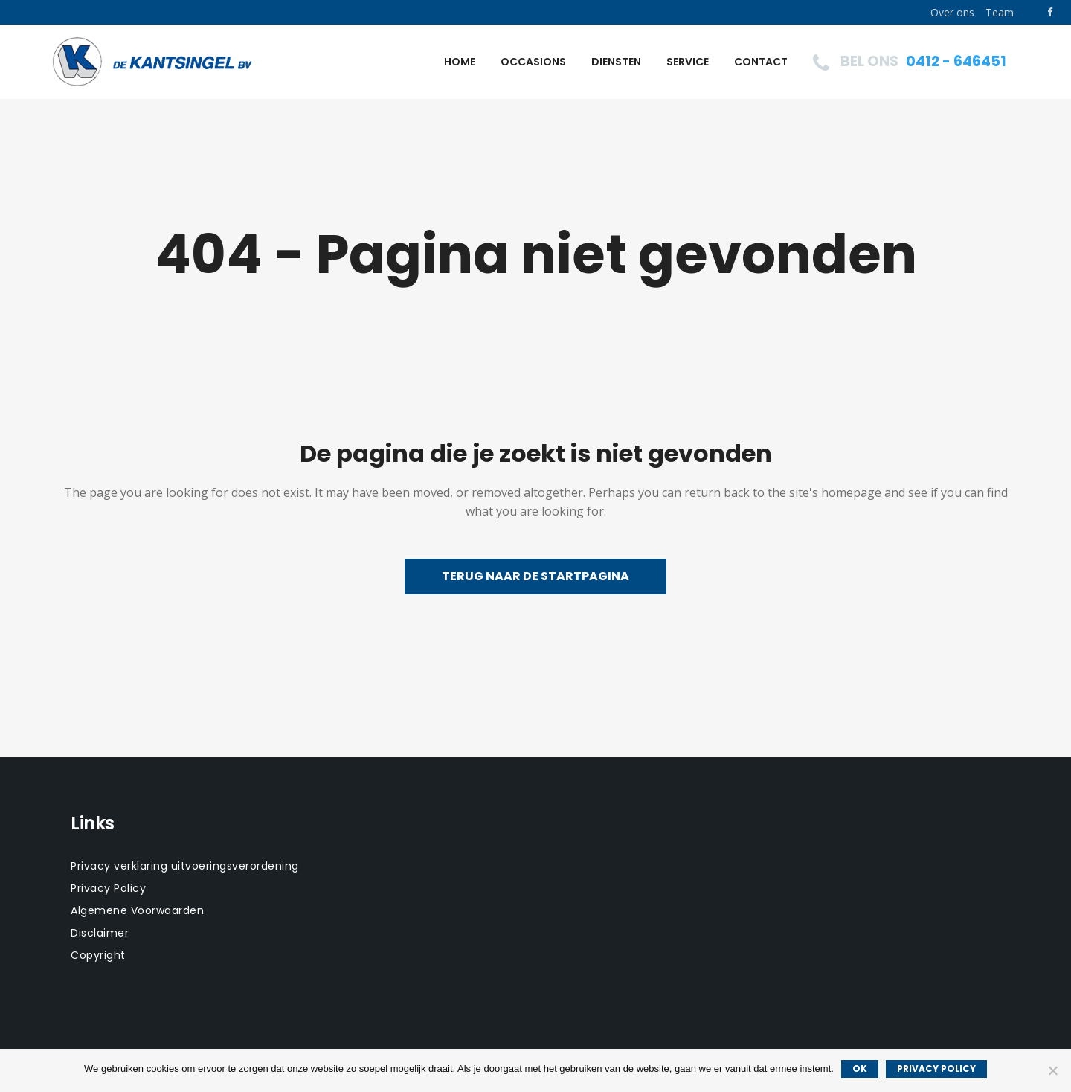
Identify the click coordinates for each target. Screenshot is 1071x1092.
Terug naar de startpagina (535, 576)
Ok (859, 1068)
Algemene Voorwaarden (137, 910)
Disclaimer (100, 933)
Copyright (98, 955)
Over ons (952, 12)
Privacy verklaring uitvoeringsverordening (185, 866)
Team (999, 12)
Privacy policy (936, 1068)
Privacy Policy (108, 888)
